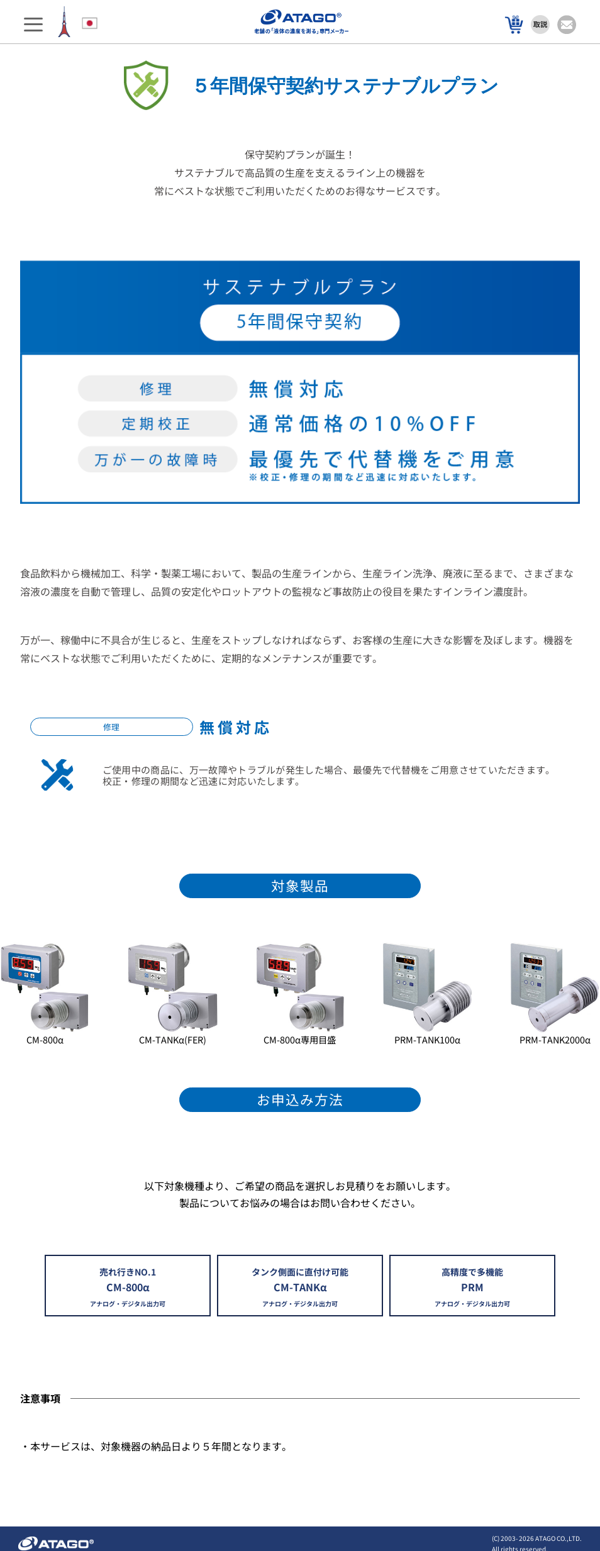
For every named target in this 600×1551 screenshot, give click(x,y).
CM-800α (45, 1039)
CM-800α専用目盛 (300, 1039)
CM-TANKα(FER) (172, 1039)
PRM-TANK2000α (555, 1039)
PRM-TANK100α (427, 1039)
